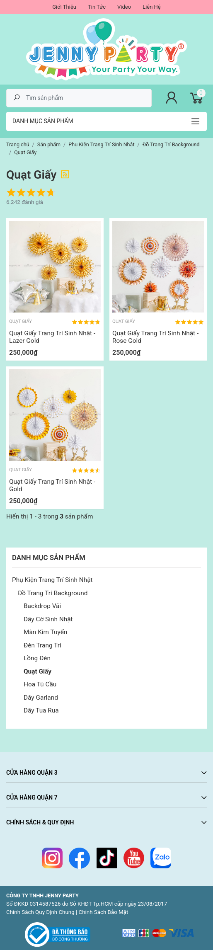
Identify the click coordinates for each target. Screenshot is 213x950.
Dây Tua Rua (41, 710)
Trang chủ (17, 144)
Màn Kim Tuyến (45, 632)
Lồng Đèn (37, 658)
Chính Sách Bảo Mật (103, 912)
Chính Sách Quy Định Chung (40, 912)
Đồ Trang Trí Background (52, 593)
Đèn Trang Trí (42, 645)
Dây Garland (41, 697)
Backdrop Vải (42, 606)
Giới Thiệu (64, 7)
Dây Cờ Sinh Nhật (48, 619)
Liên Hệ (152, 7)
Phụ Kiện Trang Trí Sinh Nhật (52, 580)
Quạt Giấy (37, 671)
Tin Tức (97, 7)
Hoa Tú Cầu (40, 684)
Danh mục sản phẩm (42, 121)
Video (124, 7)
